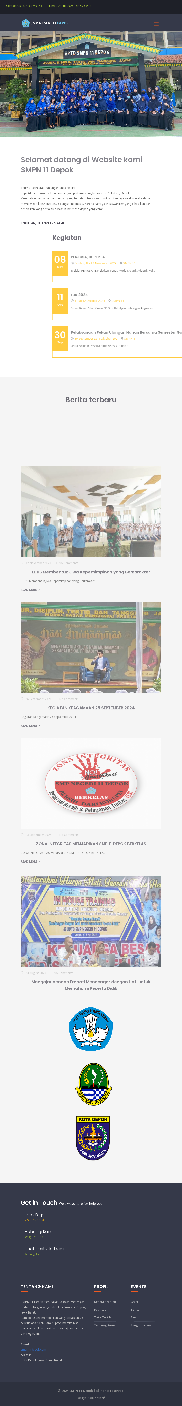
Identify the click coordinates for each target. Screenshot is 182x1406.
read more (30, 666)
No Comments (68, 639)
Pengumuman (141, 1325)
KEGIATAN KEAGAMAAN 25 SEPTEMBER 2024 (91, 784)
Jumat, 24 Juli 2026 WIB (70, 6)
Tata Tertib (102, 1317)
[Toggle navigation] (156, 24)
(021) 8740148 (34, 1237)
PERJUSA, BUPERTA (160, 257)
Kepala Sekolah (105, 1302)
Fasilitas (100, 1309)
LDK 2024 (151, 294)
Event (135, 1317)
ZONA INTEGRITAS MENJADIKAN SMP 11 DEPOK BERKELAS (91, 920)
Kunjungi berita (34, 1254)
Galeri (135, 1302)
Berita (135, 1309)
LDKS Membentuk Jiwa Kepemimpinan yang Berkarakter (91, 648)
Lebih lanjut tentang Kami (42, 223)
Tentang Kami (104, 1325)
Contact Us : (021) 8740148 (24, 6)
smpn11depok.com (33, 1349)
